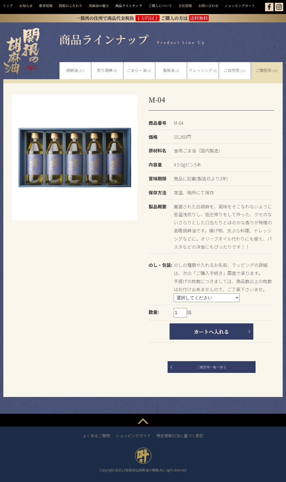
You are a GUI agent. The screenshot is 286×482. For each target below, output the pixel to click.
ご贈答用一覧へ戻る (211, 367)
